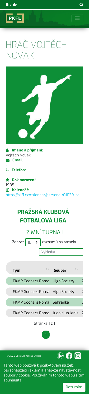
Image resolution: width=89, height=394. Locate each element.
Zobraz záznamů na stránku (44, 242)
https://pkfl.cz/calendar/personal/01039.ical (43, 194)
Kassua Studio (33, 355)
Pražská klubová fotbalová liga (43, 216)
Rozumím (74, 387)
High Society (63, 281)
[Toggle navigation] (77, 18)
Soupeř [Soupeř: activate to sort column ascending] (60, 270)
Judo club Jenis (65, 312)
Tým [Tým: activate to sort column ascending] (16, 270)
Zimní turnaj (44, 232)
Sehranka (61, 302)
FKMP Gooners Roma (31, 281)
